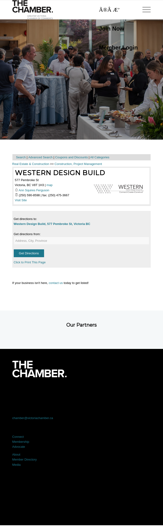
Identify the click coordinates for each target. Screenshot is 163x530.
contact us (56, 283)
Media (16, 464)
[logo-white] (39, 369)
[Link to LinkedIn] (81, 390)
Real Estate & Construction (30, 164)
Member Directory (24, 459)
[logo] (67, 9)
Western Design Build (60, 173)
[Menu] (144, 9)
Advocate (18, 446)
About (16, 454)
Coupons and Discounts (71, 157)
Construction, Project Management (78, 164)
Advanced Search (40, 157)
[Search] (116, 9)
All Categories (99, 157)
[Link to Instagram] (109, 390)
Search (21, 157)
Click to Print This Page (30, 262)
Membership (20, 441)
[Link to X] (54, 390)
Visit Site (21, 200)
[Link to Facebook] (26, 390)
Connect (18, 437)
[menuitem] (116, 28)
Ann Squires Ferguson (34, 190)
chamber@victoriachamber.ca (32, 418)
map (49, 185)
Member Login (118, 47)
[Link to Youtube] (137, 390)
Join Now (111, 28)
